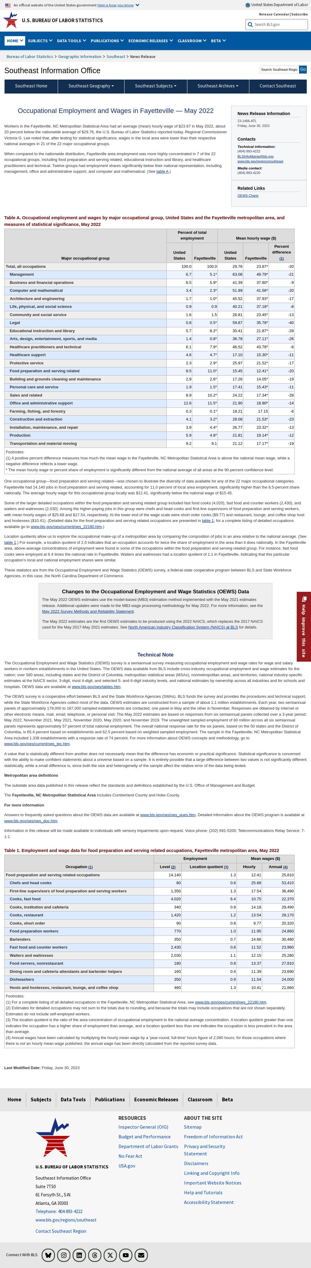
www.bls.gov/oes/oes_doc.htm (30, 821)
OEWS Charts (248, 195)
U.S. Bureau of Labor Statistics (62, 20)
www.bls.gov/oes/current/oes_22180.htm (66, 526)
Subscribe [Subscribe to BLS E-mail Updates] (299, 14)
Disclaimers (196, 1163)
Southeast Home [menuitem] (31, 86)
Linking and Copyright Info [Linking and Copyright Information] (212, 1173)
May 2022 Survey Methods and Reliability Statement (88, 611)
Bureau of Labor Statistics (30, 56)
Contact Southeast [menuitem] (278, 86)
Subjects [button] (38, 40)
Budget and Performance (144, 1136)
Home (14, 1099)
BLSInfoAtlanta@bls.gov (256, 156)
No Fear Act (130, 1156)
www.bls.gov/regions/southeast (260, 161)
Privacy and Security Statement (204, 1150)
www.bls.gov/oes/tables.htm (96, 686)
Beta (227, 1099)
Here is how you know (115, 4)
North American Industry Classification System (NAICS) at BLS (183, 627)
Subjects (41, 1099)
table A (162, 171)
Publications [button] (105, 40)
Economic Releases (156, 1099)
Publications (110, 1099)
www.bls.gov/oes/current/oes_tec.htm (37, 743)
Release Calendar (274, 14)
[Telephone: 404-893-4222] (72, 1211)
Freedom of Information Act (213, 1136)
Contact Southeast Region (61, 1231)
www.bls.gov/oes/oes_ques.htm (168, 815)
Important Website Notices (212, 1183)
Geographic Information (79, 56)
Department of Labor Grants (148, 1146)
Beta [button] (216, 40)
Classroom (200, 1099)
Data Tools (73, 1099)
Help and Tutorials (203, 1192)
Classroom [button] (190, 40)
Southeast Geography (89, 86)
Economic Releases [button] (148, 40)
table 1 (208, 520)
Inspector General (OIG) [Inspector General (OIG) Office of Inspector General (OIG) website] (143, 1127)
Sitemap (193, 1127)
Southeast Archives (216, 86)
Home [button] (13, 40)
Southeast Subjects (154, 86)
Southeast (116, 56)
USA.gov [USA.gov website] (126, 1166)
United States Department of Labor (276, 5)
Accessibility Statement (209, 1202)
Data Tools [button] (69, 40)
